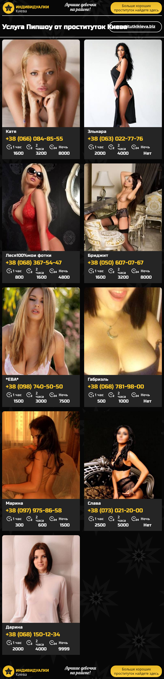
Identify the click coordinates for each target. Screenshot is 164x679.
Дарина (14, 627)
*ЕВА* (12, 379)
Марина (14, 503)
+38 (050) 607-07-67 (116, 263)
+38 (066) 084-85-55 (34, 139)
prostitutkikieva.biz (135, 26)
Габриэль (98, 379)
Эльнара (97, 131)
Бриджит (98, 255)
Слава (94, 503)
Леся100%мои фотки (28, 255)
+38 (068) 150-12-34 (33, 635)
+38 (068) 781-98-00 (116, 387)
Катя (11, 131)
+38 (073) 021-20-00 (115, 511)
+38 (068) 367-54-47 (34, 263)
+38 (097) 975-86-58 (34, 511)
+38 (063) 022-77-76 (115, 139)
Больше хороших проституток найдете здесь (136, 7)
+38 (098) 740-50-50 (34, 387)
